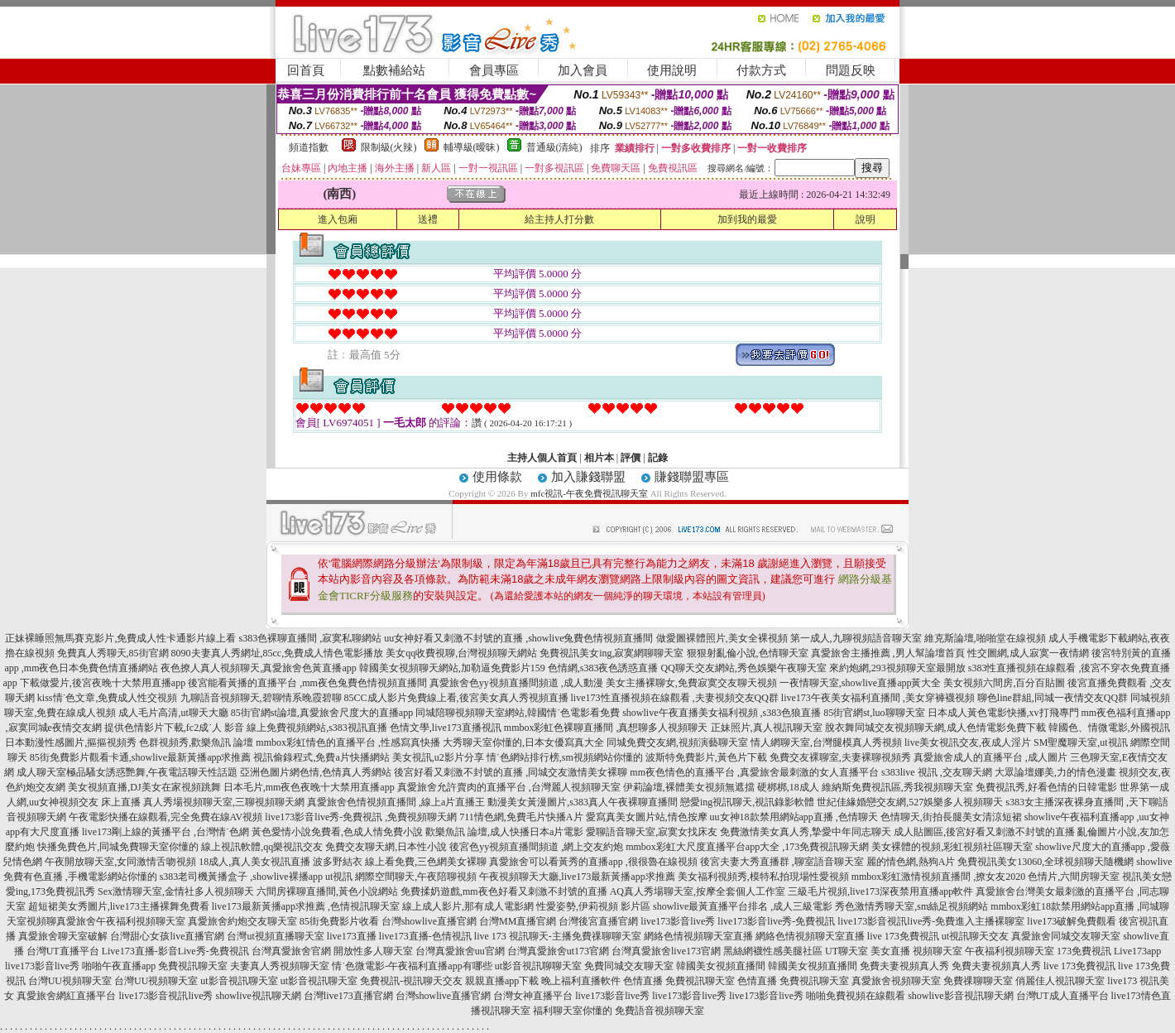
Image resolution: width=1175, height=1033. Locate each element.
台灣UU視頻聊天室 (70, 981)
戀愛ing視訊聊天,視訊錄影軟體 (747, 802)
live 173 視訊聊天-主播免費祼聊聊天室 (557, 936)
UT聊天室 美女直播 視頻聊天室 (893, 951)
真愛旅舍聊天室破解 (63, 936)
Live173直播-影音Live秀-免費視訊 (175, 951)
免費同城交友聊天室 (629, 966)
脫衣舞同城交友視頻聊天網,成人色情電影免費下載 (935, 727)
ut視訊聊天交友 (975, 936)
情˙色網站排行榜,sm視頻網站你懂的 (565, 757)
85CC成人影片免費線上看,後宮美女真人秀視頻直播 (456, 698)
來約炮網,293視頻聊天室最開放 (897, 668)
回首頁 (305, 70)
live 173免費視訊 (903, 936)
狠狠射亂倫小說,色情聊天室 (747, 653)
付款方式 (761, 70)
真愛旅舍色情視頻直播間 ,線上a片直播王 (396, 802)
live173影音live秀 (677, 921)
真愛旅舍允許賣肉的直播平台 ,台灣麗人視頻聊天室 (509, 787)
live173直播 (351, 936)
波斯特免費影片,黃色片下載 (706, 757)
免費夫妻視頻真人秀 (904, 966)
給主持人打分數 (559, 219)
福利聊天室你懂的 (572, 1010)
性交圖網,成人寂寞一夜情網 (1028, 653)
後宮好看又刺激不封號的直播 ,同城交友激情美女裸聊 (510, 772)
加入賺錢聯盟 (588, 476)
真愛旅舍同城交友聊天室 (1065, 936)
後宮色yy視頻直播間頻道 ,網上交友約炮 (536, 847)
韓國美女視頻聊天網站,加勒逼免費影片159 (452, 668)
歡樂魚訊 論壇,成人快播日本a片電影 (504, 832)
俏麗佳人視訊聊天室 (1060, 981)
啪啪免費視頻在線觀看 (855, 996)
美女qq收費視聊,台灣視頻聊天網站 (461, 653)
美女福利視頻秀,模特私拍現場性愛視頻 (763, 876)
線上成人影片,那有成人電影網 (468, 906)
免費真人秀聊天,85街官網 (113, 653)
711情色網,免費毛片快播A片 (521, 817)
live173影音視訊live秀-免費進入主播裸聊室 (930, 921)
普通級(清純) (554, 147)
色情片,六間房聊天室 (1074, 876)
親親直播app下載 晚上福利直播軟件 (543, 981)
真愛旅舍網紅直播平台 (66, 996)
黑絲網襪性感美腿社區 (772, 951)
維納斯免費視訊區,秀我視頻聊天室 (897, 787)
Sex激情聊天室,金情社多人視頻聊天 (176, 891)
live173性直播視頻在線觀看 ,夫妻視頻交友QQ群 (675, 698)
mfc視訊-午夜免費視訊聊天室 (589, 493)
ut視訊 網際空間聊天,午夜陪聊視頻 (401, 876)
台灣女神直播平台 (533, 996)
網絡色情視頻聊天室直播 (698, 936)
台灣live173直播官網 (348, 996)
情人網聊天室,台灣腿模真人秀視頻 (826, 742)
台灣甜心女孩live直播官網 (167, 936)
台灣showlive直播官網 (429, 921)
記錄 (658, 458)
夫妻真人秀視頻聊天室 (279, 966)
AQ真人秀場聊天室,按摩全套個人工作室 (697, 891)
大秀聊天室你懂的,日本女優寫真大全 (523, 742)
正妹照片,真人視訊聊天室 (766, 727)
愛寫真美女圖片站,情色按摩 (646, 817)
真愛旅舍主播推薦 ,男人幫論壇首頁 (888, 653)
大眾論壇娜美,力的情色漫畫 (1055, 772)
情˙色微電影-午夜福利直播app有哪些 (412, 966)
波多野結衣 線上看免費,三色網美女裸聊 (400, 861)
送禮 (428, 219)
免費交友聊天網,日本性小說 (386, 847)
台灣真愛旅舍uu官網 (460, 951)
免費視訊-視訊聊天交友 (411, 981)
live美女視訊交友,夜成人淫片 (967, 742)
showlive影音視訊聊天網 (960, 996)
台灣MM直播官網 (517, 921)
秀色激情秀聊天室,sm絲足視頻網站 (911, 906)
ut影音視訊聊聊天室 (538, 966)
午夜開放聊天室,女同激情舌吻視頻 (120, 861)
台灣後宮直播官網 (598, 921)
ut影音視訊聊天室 (238, 981)
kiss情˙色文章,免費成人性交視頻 (107, 698)
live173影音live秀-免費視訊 (776, 921)
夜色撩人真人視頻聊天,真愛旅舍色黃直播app (258, 668)
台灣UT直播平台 (62, 951)
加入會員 (582, 70)
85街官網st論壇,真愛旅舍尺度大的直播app (322, 712)
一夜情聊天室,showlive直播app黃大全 (860, 683)
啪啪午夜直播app (119, 966)
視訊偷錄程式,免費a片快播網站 (321, 757)
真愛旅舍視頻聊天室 (896, 981)
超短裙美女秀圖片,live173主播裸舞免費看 (118, 906)
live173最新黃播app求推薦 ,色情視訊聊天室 (306, 906)
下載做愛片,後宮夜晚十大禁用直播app (102, 683)
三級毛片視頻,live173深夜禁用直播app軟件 (880, 891)
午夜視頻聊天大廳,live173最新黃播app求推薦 (576, 876)
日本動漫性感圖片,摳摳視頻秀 (71, 742)
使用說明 (672, 70)
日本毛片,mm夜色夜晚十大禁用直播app (309, 787)
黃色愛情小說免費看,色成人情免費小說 (337, 832)
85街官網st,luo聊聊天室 (873, 712)
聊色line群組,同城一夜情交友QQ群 (1052, 698)
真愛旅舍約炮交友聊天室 (242, 921)
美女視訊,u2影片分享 (438, 757)
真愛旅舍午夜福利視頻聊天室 (120, 921)
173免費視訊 (1084, 951)
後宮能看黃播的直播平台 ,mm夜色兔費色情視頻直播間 (307, 683)
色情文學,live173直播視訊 (445, 727)
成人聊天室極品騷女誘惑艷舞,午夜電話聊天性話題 (127, 772)
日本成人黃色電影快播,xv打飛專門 (1003, 712)
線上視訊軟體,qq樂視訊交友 (262, 847)
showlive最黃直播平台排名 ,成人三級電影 (742, 906)
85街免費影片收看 (339, 921)
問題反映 (850, 70)
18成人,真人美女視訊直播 (254, 861)
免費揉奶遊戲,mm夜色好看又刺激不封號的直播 (503, 891)
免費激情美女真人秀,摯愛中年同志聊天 (805, 832)
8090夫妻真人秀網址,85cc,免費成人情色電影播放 (277, 653)
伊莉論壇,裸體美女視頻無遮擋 (689, 787)
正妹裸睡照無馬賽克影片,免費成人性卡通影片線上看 (120, 638)
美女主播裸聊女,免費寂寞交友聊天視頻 (691, 683)
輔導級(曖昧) (472, 147)
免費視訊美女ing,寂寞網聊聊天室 (611, 653)
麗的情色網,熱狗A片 (911, 861)
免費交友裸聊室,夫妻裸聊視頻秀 (840, 757)
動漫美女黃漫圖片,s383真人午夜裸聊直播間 (582, 802)
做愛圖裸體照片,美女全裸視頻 (722, 638)
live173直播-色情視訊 (425, 936)
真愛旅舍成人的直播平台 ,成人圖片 (990, 757)
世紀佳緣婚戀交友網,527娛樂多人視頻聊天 (910, 802)
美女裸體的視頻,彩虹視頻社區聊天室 (952, 847)
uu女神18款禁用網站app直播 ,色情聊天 (794, 817)
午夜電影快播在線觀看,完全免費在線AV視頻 (166, 817)
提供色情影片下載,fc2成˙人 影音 (174, 727)
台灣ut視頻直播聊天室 (275, 936)
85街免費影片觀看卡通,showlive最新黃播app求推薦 (141, 757)
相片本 (599, 458)
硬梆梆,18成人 (788, 787)
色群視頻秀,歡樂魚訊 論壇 (196, 742)
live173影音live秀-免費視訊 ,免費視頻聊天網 (361, 817)
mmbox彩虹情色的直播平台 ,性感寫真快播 (348, 742)
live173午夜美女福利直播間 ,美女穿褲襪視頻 (878, 698)
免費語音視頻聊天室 (659, 1010)
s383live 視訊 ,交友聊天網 (936, 772)
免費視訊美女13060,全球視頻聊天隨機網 (1045, 861)
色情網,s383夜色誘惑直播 (603, 668)
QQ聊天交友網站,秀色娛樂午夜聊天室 (743, 668)
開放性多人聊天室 (373, 951)
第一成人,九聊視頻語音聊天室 (856, 638)
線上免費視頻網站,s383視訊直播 (317, 727)
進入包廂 (337, 219)
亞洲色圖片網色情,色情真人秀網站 (315, 772)
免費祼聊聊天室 (978, 981)
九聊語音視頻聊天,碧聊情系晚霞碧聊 (261, 698)
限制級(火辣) (389, 147)
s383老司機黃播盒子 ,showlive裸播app (241, 876)
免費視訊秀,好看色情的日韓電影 (1046, 787)
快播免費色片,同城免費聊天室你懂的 (118, 847)
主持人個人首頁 (542, 458)
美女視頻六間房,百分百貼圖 (1004, 683)
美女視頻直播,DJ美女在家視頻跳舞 (144, 787)
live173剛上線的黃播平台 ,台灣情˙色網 (165, 832)
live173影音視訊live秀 (165, 996)
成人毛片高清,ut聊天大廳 (173, 712)
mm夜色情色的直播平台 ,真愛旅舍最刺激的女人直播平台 (754, 772)
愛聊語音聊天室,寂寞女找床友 (651, 832)
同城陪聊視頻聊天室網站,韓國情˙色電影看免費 (517, 712)
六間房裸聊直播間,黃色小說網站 (327, 891)
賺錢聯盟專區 (692, 476)
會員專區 (494, 70)
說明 (865, 219)
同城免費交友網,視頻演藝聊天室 (677, 742)
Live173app (1137, 951)
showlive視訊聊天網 (257, 996)
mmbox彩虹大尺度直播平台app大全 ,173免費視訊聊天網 (747, 847)
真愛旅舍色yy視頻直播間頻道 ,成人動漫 (516, 683)
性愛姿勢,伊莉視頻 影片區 (593, 906)
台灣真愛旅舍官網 (291, 951)
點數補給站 (394, 70)
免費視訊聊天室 (193, 966)
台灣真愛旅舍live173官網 (666, 951)
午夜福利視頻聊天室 (1009, 951)
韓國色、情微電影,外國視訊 (1109, 727)
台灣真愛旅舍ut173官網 (558, 951)
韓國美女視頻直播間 (720, 966)
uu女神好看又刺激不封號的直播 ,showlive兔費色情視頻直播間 (518, 638)
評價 (630, 458)
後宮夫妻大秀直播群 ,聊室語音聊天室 (782, 861)
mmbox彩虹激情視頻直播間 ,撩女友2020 (938, 876)
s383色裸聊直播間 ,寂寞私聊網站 (309, 638)
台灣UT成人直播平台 (1062, 996)
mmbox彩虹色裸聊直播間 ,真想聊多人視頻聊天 (606, 727)
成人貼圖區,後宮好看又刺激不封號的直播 (984, 832)
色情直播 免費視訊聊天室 (679, 981)
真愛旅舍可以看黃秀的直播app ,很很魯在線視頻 (593, 861)
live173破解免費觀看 (1071, 921)
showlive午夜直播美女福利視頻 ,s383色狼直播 (721, 712)
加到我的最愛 (747, 219)
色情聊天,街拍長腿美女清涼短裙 (951, 817)
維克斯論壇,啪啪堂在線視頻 (985, 638)
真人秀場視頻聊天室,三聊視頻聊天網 (224, 802)
